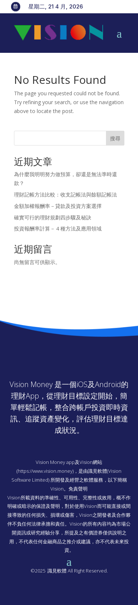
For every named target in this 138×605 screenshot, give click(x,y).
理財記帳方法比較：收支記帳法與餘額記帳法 (65, 194)
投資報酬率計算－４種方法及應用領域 (58, 228)
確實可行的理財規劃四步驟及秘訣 (52, 217)
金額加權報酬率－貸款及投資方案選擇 (58, 205)
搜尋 (115, 138)
